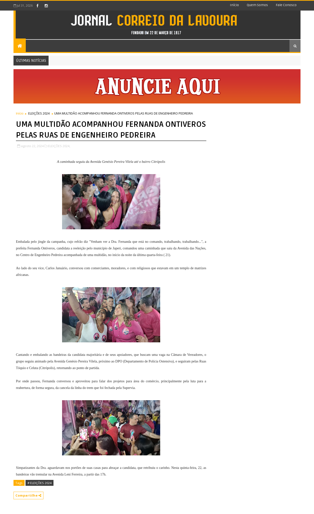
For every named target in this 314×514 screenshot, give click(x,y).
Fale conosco (286, 5)
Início (234, 5)
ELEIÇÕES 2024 (39, 113)
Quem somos (257, 5)
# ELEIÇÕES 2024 (39, 483)
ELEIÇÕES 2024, (59, 146)
